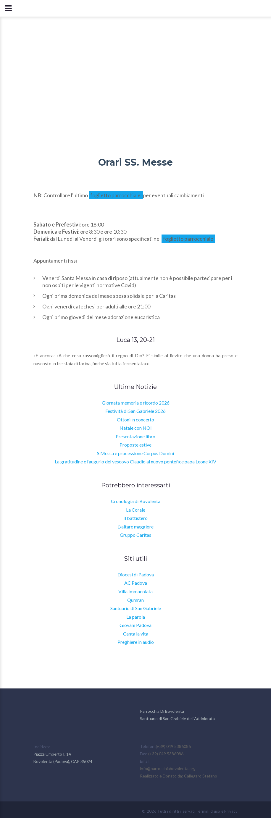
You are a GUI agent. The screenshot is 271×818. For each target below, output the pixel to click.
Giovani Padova (135, 625)
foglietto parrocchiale (115, 195)
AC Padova (135, 583)
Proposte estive (135, 444)
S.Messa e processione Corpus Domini (135, 453)
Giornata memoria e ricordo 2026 (136, 402)
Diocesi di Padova (135, 574)
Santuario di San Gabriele (135, 608)
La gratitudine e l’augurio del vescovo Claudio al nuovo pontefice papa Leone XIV (135, 461)
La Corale (135, 510)
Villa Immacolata (135, 591)
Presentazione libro (135, 436)
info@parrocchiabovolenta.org (168, 768)
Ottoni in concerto (135, 419)
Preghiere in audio (135, 642)
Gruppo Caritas (135, 535)
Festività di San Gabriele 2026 (135, 411)
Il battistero (135, 518)
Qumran (135, 600)
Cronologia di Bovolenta (135, 501)
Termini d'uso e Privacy (217, 811)
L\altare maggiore (135, 526)
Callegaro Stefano (200, 775)
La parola (135, 617)
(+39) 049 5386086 (173, 746)
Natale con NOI (136, 428)
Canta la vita (135, 633)
